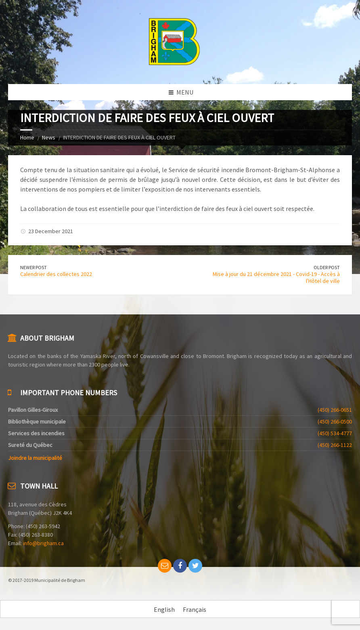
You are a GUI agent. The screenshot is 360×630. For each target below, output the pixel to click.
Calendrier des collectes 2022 (56, 274)
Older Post (327, 267)
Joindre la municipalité (35, 457)
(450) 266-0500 (335, 421)
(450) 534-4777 (335, 433)
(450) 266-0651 (335, 409)
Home (27, 137)
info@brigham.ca (43, 543)
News (48, 137)
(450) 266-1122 (335, 445)
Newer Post (33, 267)
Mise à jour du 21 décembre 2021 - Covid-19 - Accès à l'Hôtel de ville (276, 277)
